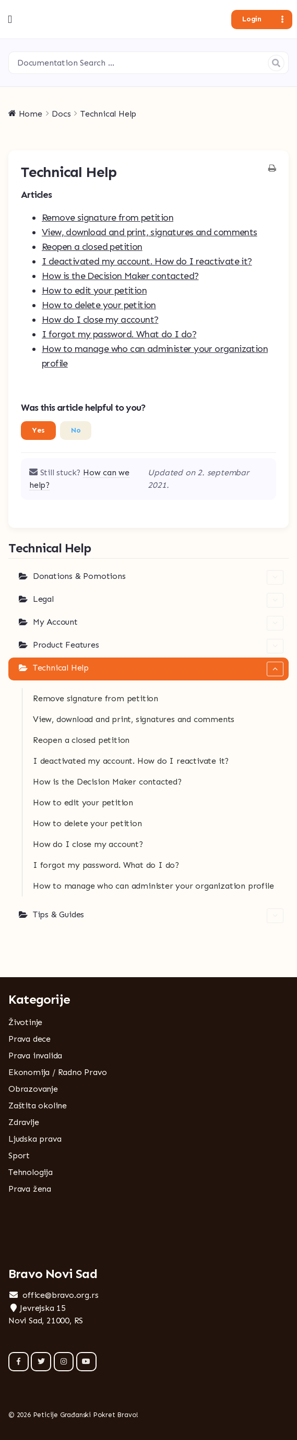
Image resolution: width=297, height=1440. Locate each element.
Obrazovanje (33, 1089)
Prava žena (29, 1189)
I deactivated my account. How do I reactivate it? (147, 261)
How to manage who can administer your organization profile (153, 886)
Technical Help (158, 669)
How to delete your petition (99, 305)
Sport (19, 1155)
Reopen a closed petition (92, 246)
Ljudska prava (34, 1139)
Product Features (158, 646)
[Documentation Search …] (148, 63)
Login (251, 19)
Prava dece (29, 1039)
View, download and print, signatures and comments (149, 232)
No (75, 430)
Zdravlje (23, 1122)
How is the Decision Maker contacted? (120, 276)
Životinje (25, 1022)
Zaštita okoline (37, 1105)
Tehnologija (30, 1172)
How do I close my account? (100, 319)
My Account (158, 623)
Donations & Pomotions (158, 577)
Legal (158, 600)
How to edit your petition (94, 290)
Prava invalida (35, 1055)
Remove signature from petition (107, 217)
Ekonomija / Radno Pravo (57, 1072)
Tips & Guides (158, 915)
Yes (38, 430)
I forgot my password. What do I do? (119, 334)
